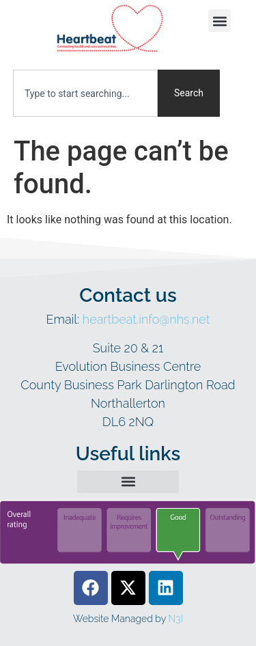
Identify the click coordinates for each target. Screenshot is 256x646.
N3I (175, 618)
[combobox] (85, 93)
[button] (219, 21)
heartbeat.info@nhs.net (146, 319)
